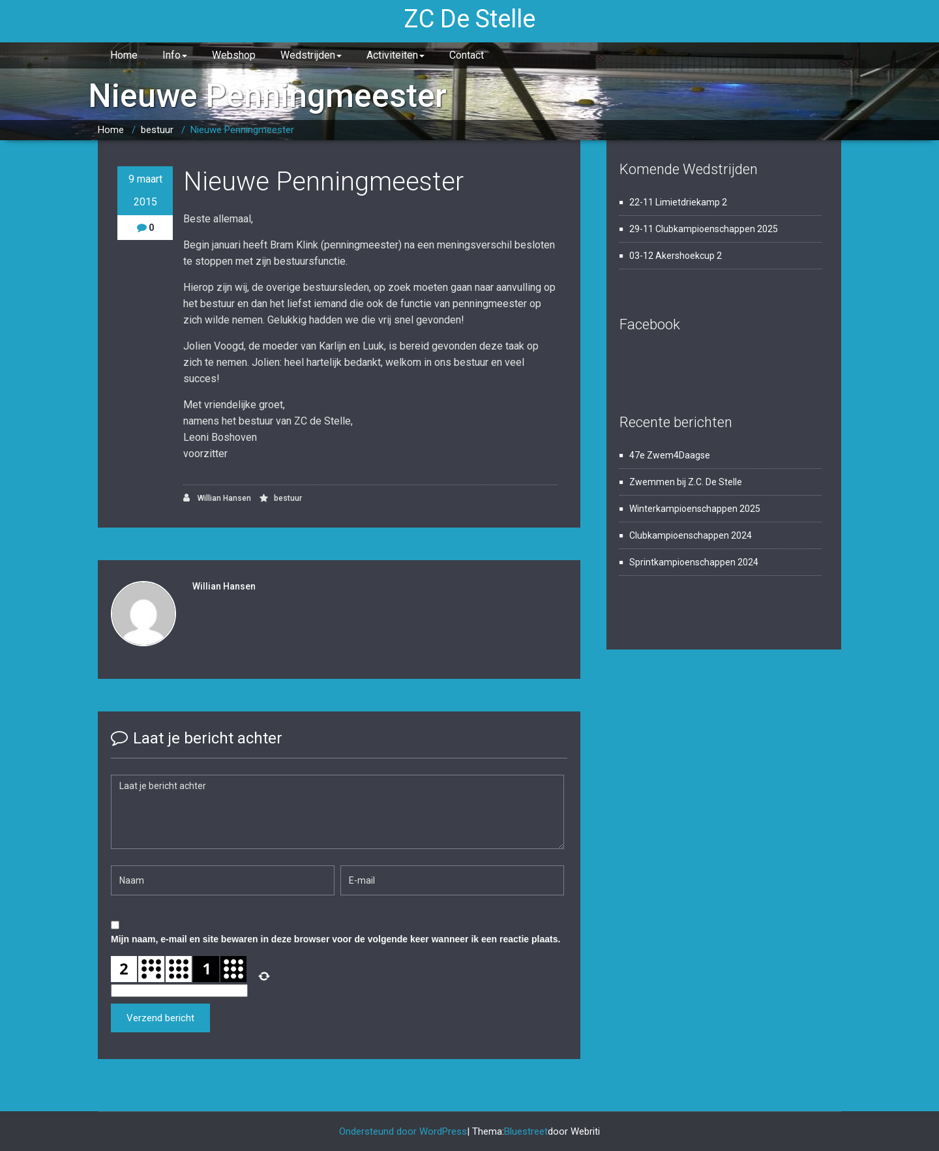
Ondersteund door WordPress (403, 1131)
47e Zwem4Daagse (669, 455)
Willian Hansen (217, 498)
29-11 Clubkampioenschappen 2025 (703, 229)
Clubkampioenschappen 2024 (690, 535)
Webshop (234, 55)
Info (174, 55)
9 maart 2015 (145, 190)
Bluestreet (526, 1131)
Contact (466, 55)
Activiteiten (395, 55)
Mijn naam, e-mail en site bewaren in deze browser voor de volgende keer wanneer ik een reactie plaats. (335, 939)
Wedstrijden (311, 55)
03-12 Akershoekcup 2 (675, 255)
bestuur (157, 130)
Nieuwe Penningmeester (242, 130)
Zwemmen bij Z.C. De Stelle (685, 482)
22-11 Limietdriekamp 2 (678, 202)
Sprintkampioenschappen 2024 (693, 562)
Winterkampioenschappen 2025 (694, 508)
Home (124, 55)
